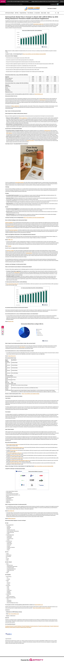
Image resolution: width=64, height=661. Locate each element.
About (48, 12)
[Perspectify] (3, 329)
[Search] (56, 13)
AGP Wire (17, 12)
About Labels (43, 12)
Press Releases (30, 12)
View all (61, 1)
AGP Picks (3, 1)
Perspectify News (23, 12)
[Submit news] (3, 327)
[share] (58, 12)
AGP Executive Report (9, 12)
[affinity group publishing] (3, 331)
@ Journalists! (37, 12)
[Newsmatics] (3, 334)
